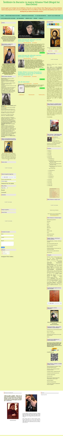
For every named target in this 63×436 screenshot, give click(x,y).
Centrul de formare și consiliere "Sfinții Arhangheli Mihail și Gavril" (54, 367)
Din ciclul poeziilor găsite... (52, 266)
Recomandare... (55, 280)
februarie (51, 176)
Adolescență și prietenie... (51, 220)
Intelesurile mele (52, 270)
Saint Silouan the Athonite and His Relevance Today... (55, 162)
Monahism (53, 278)
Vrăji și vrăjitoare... (50, 236)
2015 (49, 156)
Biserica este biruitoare (54, 324)
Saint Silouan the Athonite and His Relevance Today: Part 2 (29, 40)
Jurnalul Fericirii (8, 401)
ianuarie (50, 177)
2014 (49, 157)
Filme (61, 268)
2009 (49, 185)
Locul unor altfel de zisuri (8, 18)
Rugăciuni (60, 280)
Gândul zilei (28, 18)
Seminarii (56, 281)
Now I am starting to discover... (52, 245)
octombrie (51, 160)
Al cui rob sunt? (49, 376)
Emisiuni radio (49, 268)
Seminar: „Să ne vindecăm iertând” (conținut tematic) (53, 370)
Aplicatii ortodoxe (54, 257)
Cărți (50, 258)
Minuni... (48, 229)
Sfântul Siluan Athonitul (27, 42)
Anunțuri (48, 257)
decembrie (51, 158)
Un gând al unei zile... (53, 285)
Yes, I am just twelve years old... (52, 243)
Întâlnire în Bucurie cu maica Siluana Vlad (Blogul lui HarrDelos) (31, 3)
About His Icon (49, 252)
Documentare (57, 267)
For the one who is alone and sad (53, 251)
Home (2, 15)
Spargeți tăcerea (53, 283)
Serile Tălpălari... (53, 282)
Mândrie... (48, 226)
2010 (49, 184)
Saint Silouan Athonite (24, 35)
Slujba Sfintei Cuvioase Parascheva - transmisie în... (55, 166)
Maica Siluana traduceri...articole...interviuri (54, 277)
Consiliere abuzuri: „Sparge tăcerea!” (53, 371)
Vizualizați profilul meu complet (54, 146)
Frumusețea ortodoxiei (28, 15)
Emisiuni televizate (56, 268)
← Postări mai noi (21, 94)
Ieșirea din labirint (50, 380)
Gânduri (48, 270)
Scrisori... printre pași (50, 333)
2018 (49, 151)
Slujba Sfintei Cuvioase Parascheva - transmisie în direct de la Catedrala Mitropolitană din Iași (30, 73)
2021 (49, 150)
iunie (50, 171)
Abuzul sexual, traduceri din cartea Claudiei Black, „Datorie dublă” (53, 379)
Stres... (48, 232)
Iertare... (48, 223)
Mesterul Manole (50, 247)
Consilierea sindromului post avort (53, 373)
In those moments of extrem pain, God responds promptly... (54, 249)
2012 (49, 181)
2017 (49, 153)
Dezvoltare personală (58, 264)
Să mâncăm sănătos (50, 281)
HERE (59, 214)
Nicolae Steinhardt (50, 279)
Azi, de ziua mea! (23, 82)
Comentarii (4, 253)
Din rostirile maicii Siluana (12, 15)
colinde (53, 258)
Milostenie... (49, 228)
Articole (58, 257)
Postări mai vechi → (42, 94)
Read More (42, 52)
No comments (34, 42)
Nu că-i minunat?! (50, 331)
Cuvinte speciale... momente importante (54, 263)
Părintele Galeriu (56, 279)
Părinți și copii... (49, 231)
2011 (49, 182)
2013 (49, 179)
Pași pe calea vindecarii (54, 15)
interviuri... (55, 271)
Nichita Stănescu (59, 278)
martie (50, 174)
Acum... (48, 337)
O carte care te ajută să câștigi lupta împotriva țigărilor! (53, 384)
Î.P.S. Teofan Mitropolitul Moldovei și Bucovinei (54, 272)
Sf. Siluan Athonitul (40, 15)
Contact (41, 18)
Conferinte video (54, 260)
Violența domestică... (50, 234)
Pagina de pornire (31, 94)
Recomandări (20, 18)
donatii (61, 267)
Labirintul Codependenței (51, 382)
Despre (35, 18)
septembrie (51, 170)
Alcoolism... (49, 221)
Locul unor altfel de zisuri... (27, 83)
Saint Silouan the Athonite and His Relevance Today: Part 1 (29, 56)
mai (50, 173)
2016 (49, 154)
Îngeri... (48, 224)
